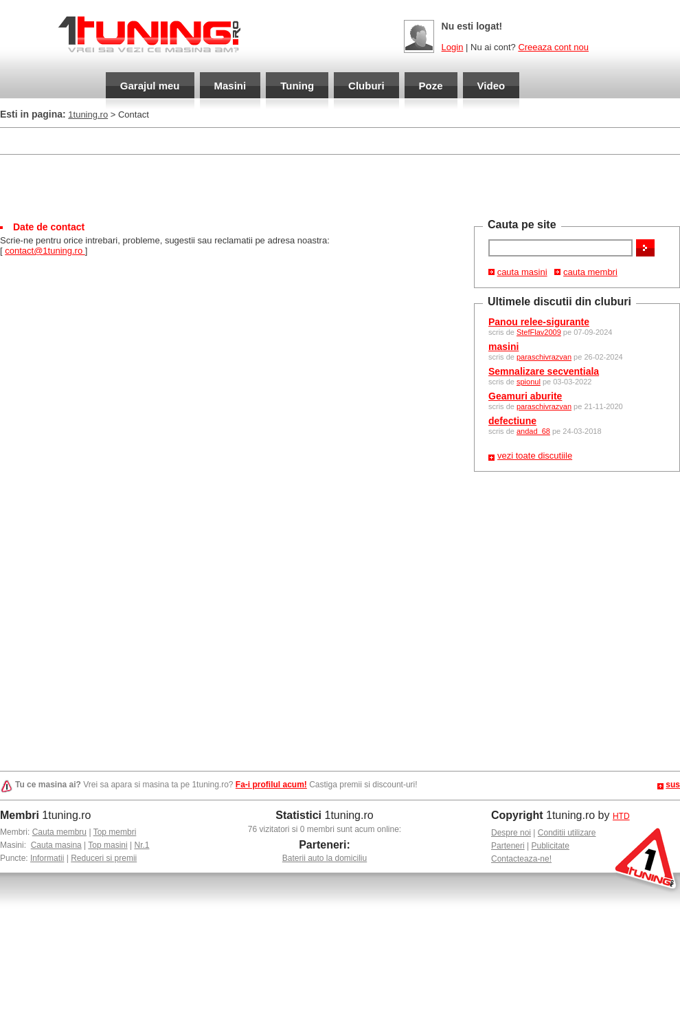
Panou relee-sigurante (538, 321)
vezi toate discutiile (534, 455)
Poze (431, 85)
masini (503, 346)
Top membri (115, 832)
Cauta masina (56, 845)
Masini (230, 85)
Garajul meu (150, 85)
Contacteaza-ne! (521, 859)
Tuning (297, 85)
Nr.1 (141, 845)
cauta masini (522, 272)
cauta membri (590, 272)
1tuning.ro (88, 114)
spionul (529, 382)
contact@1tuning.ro (45, 250)
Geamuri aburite (525, 396)
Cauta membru (59, 832)
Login (453, 47)
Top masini (107, 845)
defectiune (512, 420)
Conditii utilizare (567, 833)
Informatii (47, 858)
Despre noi (511, 833)
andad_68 (533, 431)
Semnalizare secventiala (543, 371)
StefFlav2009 (539, 332)
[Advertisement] (340, 186)
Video (491, 85)
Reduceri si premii (104, 858)
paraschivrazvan (544, 357)
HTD (621, 816)
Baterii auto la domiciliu (324, 858)
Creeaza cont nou (553, 47)
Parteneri (508, 846)
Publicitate (550, 846)
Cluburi (366, 85)
